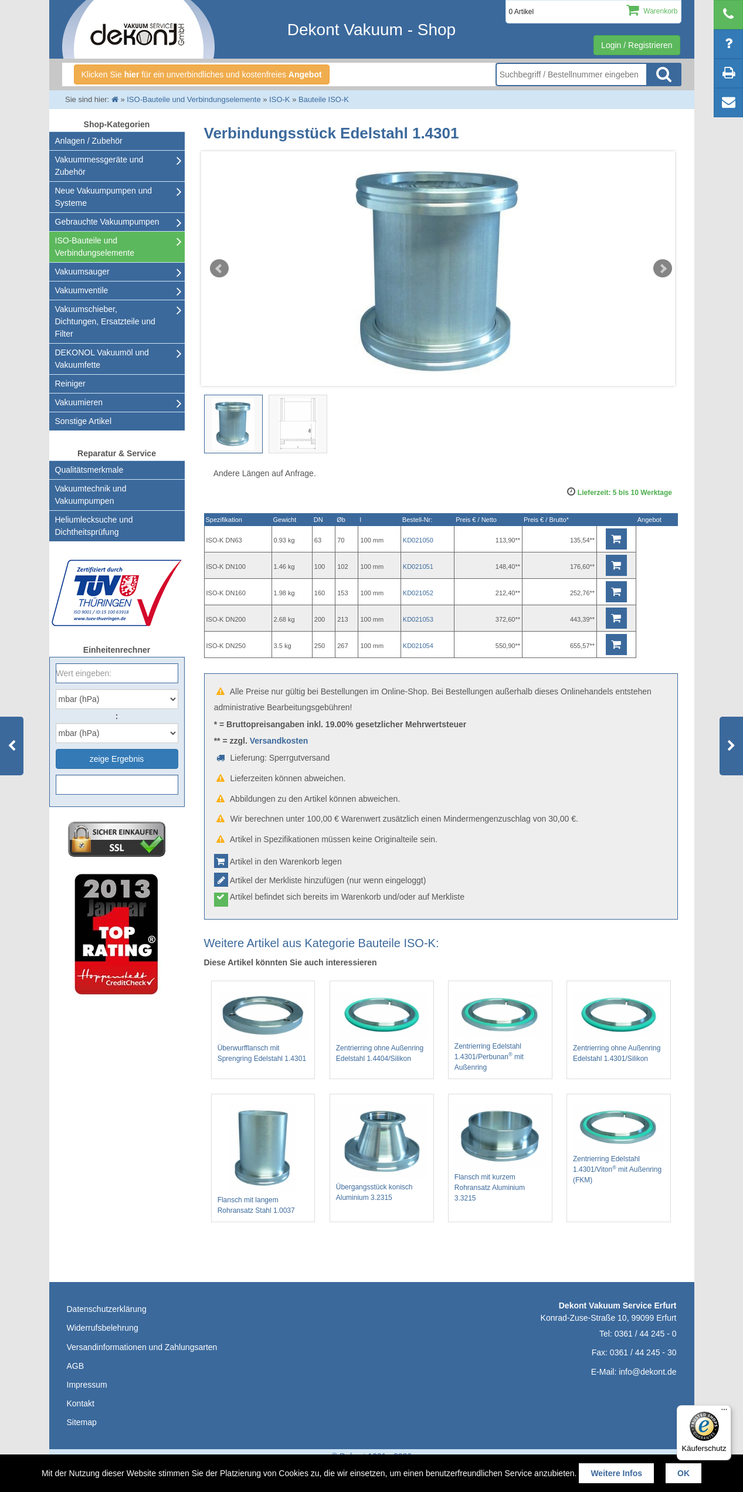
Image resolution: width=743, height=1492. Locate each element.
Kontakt (80, 1403)
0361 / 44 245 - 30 (643, 1352)
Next (662, 268)
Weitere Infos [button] (616, 1473)
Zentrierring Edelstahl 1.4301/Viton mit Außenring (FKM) (618, 1144)
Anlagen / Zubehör (89, 140)
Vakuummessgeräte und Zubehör (99, 166)
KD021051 (418, 566)
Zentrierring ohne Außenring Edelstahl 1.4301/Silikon (618, 1027)
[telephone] (728, 14)
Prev (219, 268)
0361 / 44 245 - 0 (646, 1333)
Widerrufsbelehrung (102, 1327)
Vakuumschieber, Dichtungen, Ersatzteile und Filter (105, 321)
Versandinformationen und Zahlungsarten (142, 1347)
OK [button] (683, 1473)
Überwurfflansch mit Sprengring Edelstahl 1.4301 (263, 1027)
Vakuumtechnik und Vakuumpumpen (91, 495)
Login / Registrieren (636, 45)
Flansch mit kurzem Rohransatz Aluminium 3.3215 (500, 1153)
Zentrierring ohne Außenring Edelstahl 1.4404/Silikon (382, 1027)
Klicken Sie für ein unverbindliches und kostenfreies (202, 74)
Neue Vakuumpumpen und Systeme (103, 197)
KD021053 (418, 619)
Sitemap (82, 1422)
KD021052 (418, 592)
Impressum (87, 1384)
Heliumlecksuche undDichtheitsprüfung (94, 526)
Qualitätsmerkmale (89, 469)
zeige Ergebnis (117, 759)
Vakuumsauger (82, 271)
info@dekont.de (647, 1371)
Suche (663, 74)
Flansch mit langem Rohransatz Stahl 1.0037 (263, 1159)
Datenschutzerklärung (107, 1309)
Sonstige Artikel (83, 421)
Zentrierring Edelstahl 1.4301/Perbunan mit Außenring (500, 1031)
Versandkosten (279, 740)
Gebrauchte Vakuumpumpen (107, 221)
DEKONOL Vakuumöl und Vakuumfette (102, 358)
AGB (75, 1366)
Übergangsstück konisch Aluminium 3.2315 (382, 1153)
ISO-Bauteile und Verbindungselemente (94, 246)
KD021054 (418, 645)
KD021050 (418, 540)
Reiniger (70, 383)
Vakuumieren (79, 402)
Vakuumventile (81, 290)
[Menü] (724, 1412)
